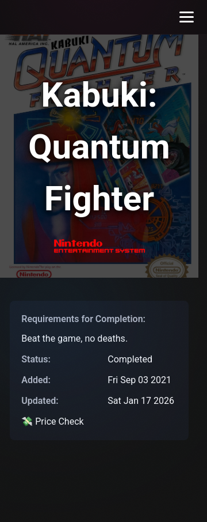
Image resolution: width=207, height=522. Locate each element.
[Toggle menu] (187, 17)
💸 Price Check (52, 421)
